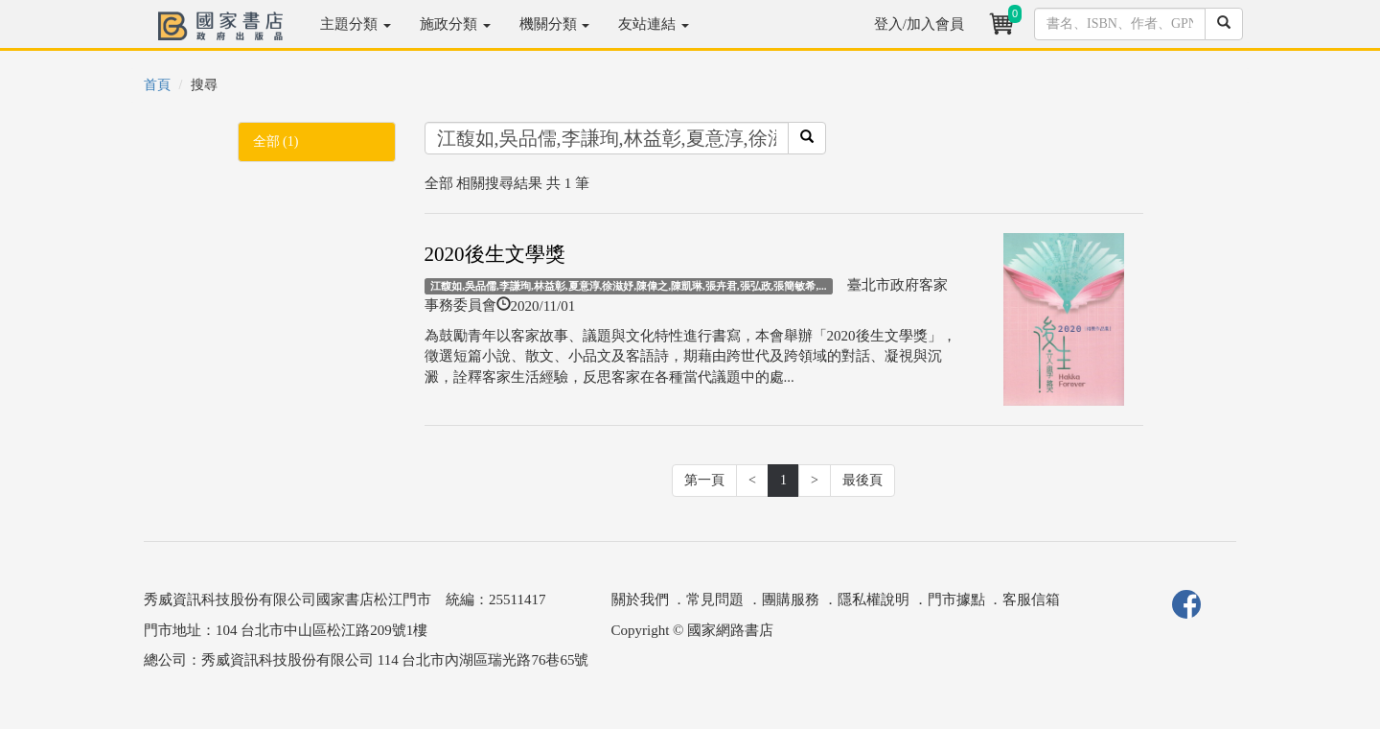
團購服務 (790, 599)
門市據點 (956, 599)
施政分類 (455, 24)
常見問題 (715, 599)
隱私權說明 (873, 599)
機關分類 (554, 24)
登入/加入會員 (919, 24)
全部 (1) (276, 141)
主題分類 (355, 24)
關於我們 (640, 599)
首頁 (157, 85)
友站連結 (653, 24)
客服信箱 (1031, 599)
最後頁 (862, 480)
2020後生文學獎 (495, 254)
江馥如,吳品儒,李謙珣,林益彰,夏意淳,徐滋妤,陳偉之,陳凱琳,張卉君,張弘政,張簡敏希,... (628, 286)
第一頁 (704, 480)
